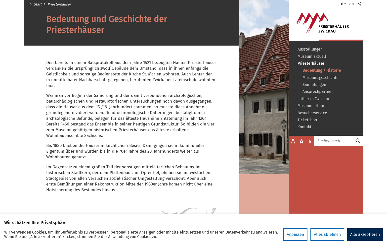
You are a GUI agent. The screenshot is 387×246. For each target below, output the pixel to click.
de (343, 3)
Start (38, 4)
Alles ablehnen (327, 234)
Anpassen (295, 234)
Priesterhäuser (59, 4)
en (351, 3)
